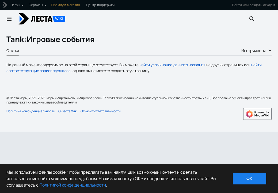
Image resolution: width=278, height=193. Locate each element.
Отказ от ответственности (101, 111)
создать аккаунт (262, 5)
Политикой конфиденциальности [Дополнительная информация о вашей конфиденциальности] (72, 185)
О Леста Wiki (67, 111)
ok (249, 178)
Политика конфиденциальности (30, 111)
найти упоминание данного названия (172, 64)
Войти (237, 5)
